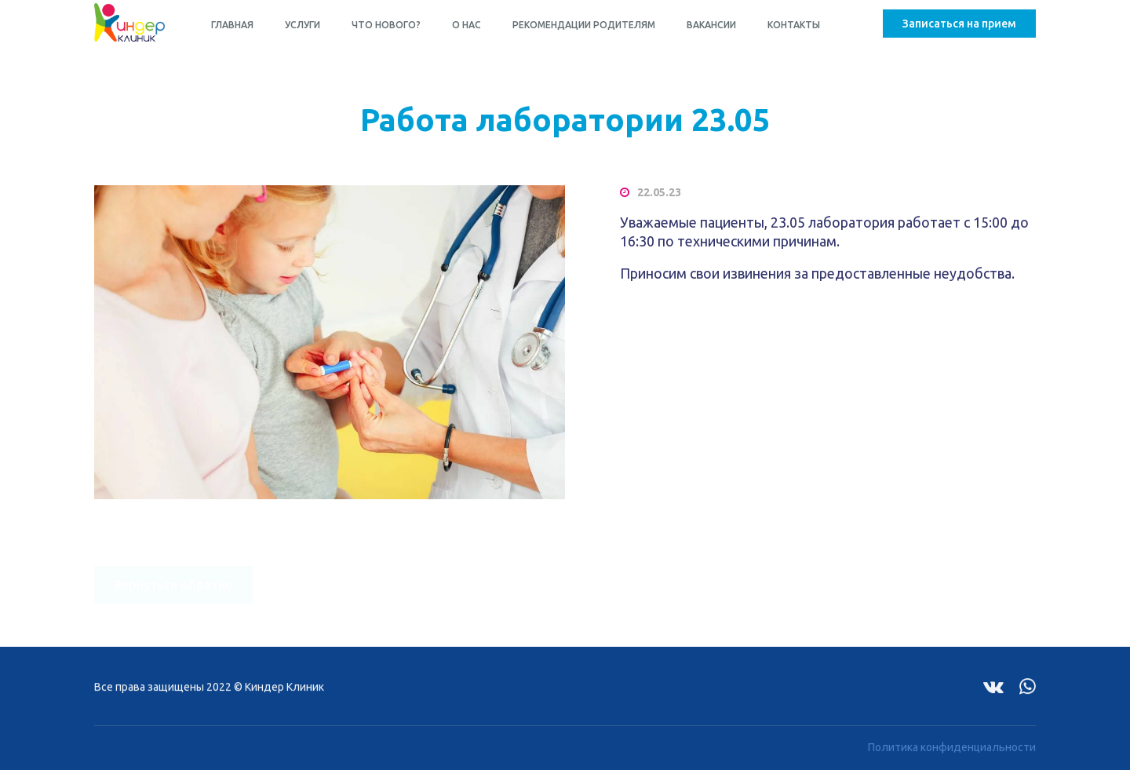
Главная (232, 25)
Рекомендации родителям (583, 25)
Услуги (302, 25)
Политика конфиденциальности (952, 742)
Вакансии (711, 25)
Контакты (793, 25)
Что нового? (386, 25)
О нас (466, 25)
